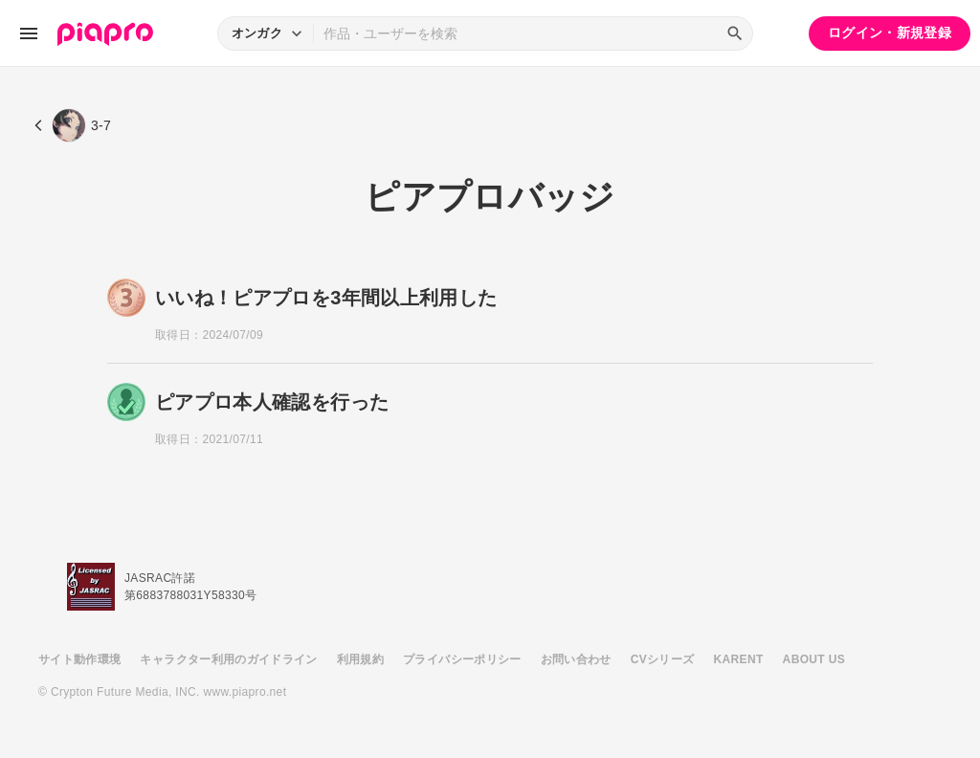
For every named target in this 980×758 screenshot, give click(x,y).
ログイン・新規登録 (889, 32)
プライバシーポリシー (462, 659)
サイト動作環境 (79, 659)
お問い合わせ (576, 659)
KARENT (739, 659)
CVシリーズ (663, 659)
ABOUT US (814, 659)
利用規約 (360, 659)
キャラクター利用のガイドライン (228, 659)
